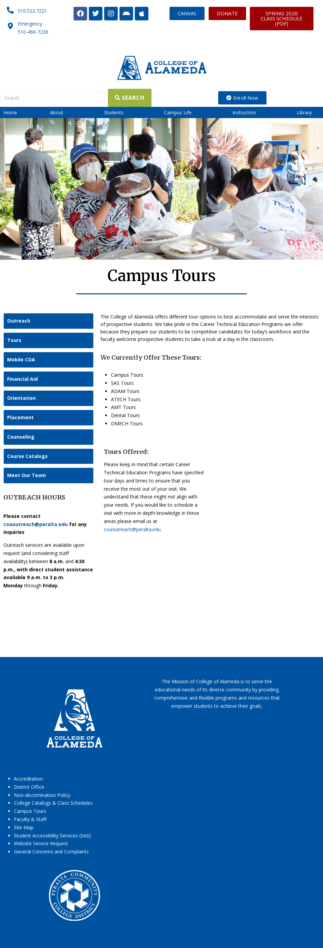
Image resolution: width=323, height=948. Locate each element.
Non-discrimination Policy (42, 795)
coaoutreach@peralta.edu (35, 524)
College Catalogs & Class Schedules (53, 803)
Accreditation (28, 778)
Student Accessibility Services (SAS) (52, 835)
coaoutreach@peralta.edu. (133, 529)
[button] (61, 112)
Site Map (23, 827)
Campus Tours (30, 811)
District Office (29, 787)
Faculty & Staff (30, 819)
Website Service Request (41, 843)
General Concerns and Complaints (51, 851)
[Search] (52, 98)
